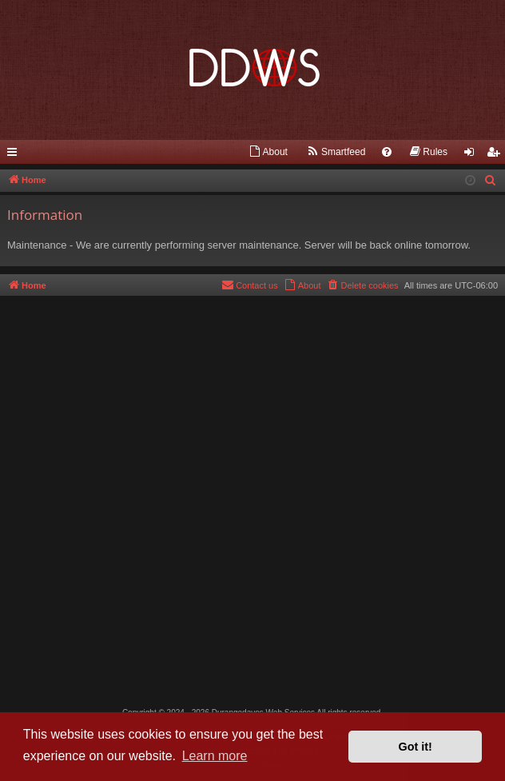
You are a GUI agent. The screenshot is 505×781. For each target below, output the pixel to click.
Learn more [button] (215, 756)
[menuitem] (268, 152)
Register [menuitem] (496, 155)
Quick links (15, 155)
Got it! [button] (415, 746)
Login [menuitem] (472, 155)
